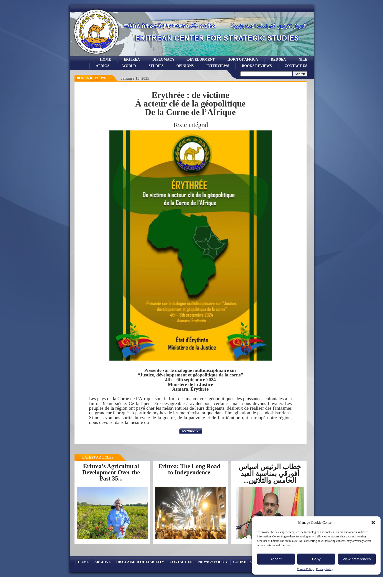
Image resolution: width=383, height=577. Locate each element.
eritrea (132, 59)
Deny (316, 559)
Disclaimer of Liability (140, 562)
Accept (276, 559)
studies (156, 66)
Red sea (278, 59)
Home (105, 59)
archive (102, 562)
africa (102, 66)
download (190, 430)
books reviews (257, 66)
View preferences (357, 559)
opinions (185, 66)
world (129, 66)
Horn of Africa (242, 59)
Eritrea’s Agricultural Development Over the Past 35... (111, 472)
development (201, 59)
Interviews (217, 66)
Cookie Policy (305, 569)
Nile (302, 59)
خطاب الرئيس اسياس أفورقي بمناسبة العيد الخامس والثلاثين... (270, 473)
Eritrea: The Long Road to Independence (189, 469)
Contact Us (296, 66)
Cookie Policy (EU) (251, 562)
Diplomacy (163, 59)
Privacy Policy (324, 569)
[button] (373, 522)
